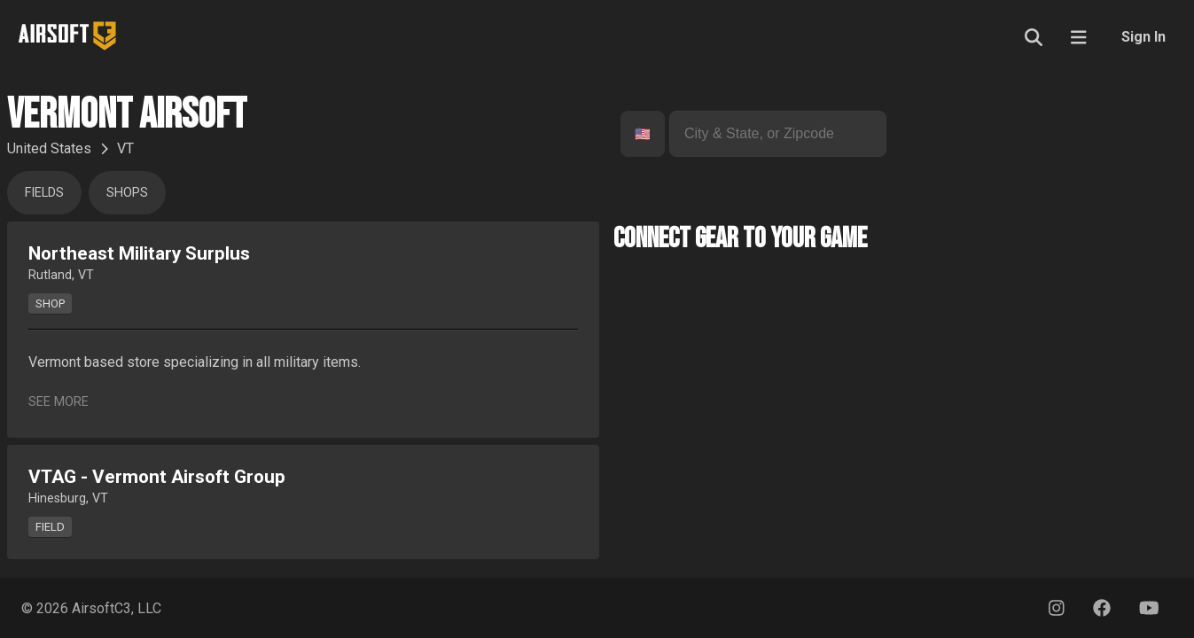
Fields (44, 192)
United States (49, 148)
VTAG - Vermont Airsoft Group (156, 476)
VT (125, 148)
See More (58, 401)
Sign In (1143, 36)
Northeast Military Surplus (139, 253)
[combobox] (636, 134)
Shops (127, 192)
